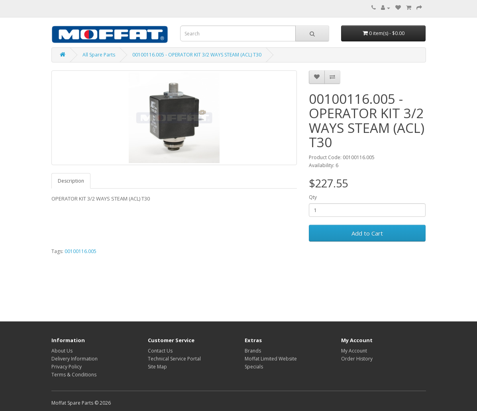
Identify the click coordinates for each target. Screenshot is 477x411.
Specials (254, 366)
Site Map (157, 366)
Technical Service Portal (174, 358)
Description (71, 180)
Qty (313, 197)
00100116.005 (80, 251)
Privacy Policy (66, 366)
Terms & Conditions (73, 374)
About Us (62, 350)
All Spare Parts (98, 54)
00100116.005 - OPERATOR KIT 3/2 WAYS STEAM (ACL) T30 (196, 54)
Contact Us (160, 350)
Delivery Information (74, 358)
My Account (354, 350)
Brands (253, 350)
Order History (357, 358)
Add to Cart (367, 233)
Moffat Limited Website (271, 358)
